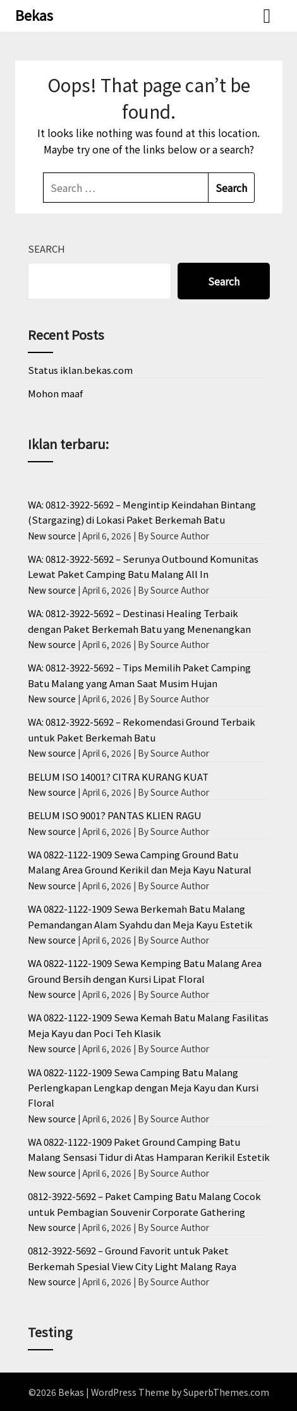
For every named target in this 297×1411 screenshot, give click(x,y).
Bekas (34, 14)
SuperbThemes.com (226, 1392)
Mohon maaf (55, 393)
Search (46, 248)
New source (52, 535)
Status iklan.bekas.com (80, 369)
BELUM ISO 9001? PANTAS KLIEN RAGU (115, 815)
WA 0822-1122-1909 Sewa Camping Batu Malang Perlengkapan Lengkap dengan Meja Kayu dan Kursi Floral (143, 1088)
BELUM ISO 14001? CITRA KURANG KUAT (118, 776)
